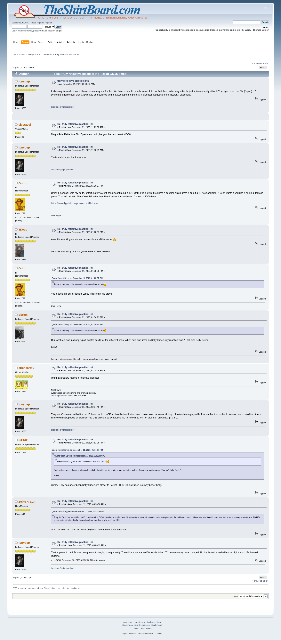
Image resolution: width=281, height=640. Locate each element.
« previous (257, 63)
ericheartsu (26, 367)
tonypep (24, 81)
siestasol (25, 124)
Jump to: (234, 596)
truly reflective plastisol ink (73, 81)
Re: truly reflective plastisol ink (75, 124)
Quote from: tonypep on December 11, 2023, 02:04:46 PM (78, 511)
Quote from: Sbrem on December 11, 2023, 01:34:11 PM (77, 450)
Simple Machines (153, 622)
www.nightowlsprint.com (62, 395)
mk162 (23, 440)
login (39, 22)
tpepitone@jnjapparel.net (62, 107)
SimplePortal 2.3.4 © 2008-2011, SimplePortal (142, 625)
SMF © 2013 (139, 622)
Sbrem (23, 314)
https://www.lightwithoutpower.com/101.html (74, 203)
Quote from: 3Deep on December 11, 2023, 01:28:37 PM (77, 278)
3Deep (23, 229)
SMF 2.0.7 (127, 622)
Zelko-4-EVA (27, 501)
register (48, 22)
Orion (22, 183)
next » (265, 63)
